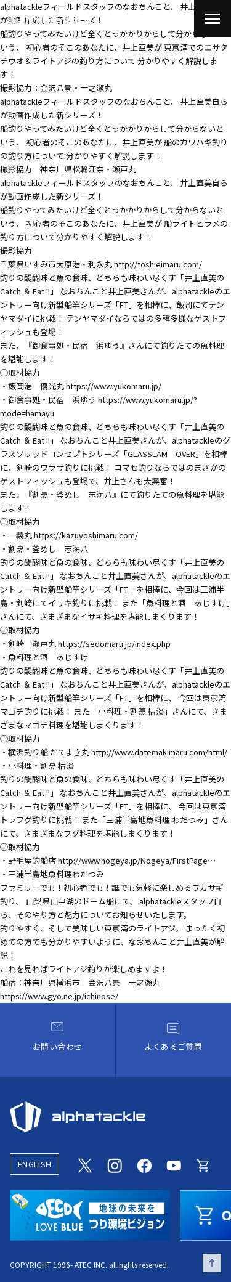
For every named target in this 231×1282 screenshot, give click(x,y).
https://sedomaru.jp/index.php (114, 643)
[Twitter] (85, 1164)
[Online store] (203, 1164)
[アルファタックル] (51, 17)
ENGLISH (34, 1164)
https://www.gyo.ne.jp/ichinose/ (59, 996)
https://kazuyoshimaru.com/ (86, 535)
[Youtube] (173, 1164)
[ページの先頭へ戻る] (212, 1263)
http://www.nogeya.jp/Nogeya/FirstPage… (137, 860)
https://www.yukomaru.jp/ (113, 386)
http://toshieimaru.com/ (158, 264)
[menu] (212, 18)
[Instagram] (114, 1164)
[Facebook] (144, 1164)
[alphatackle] (115, 1116)
